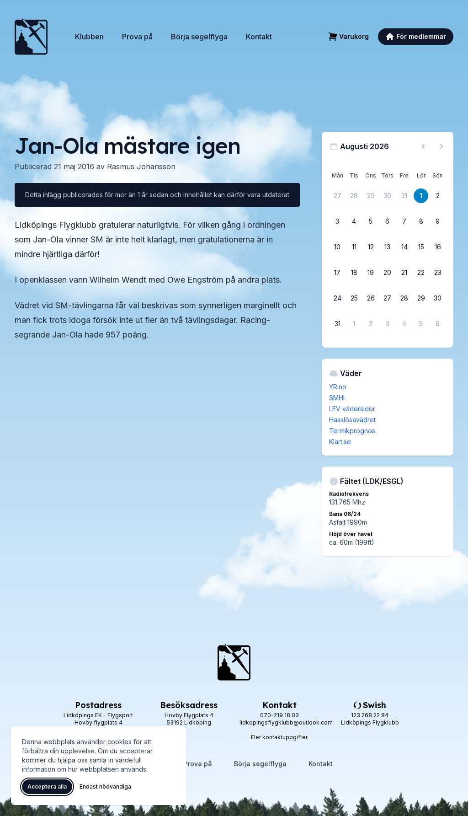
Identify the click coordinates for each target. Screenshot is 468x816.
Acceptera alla (47, 786)
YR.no (337, 387)
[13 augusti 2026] (387, 247)
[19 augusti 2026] (370, 272)
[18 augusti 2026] (354, 272)
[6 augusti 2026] (387, 221)
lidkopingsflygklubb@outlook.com (286, 722)
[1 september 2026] (354, 324)
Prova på (137, 36)
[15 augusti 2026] (421, 247)
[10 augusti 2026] (337, 247)
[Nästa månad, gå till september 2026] (441, 146)
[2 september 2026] (370, 324)
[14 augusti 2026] (404, 247)
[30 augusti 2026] (438, 298)
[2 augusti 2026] (438, 195)
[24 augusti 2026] (337, 298)
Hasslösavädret (352, 420)
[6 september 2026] (438, 324)
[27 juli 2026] (337, 195)
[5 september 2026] (421, 324)
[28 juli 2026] (354, 195)
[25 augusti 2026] (354, 298)
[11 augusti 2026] (354, 247)
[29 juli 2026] (370, 195)
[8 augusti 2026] (421, 221)
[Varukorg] (348, 36)
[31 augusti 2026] (337, 324)
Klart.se (340, 442)
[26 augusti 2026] (370, 298)
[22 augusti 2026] (421, 272)
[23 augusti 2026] (438, 272)
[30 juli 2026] (387, 195)
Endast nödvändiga (105, 786)
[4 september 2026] (404, 324)
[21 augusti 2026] (404, 272)
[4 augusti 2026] (354, 221)
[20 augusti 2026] (387, 272)
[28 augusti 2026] (404, 298)
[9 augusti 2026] (438, 221)
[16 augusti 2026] (438, 247)
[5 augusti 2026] (370, 221)
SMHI (337, 398)
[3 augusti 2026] (337, 221)
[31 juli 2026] (404, 195)
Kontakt (259, 36)
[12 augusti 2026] (370, 247)
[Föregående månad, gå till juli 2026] (423, 146)
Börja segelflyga (199, 36)
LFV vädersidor (352, 409)
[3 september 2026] (387, 324)
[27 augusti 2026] (387, 298)
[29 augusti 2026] (421, 298)
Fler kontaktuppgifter (279, 737)
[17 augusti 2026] (337, 272)
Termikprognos (352, 431)
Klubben (89, 36)
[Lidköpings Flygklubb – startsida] (31, 36)
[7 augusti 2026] (404, 221)
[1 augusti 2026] (421, 195)
